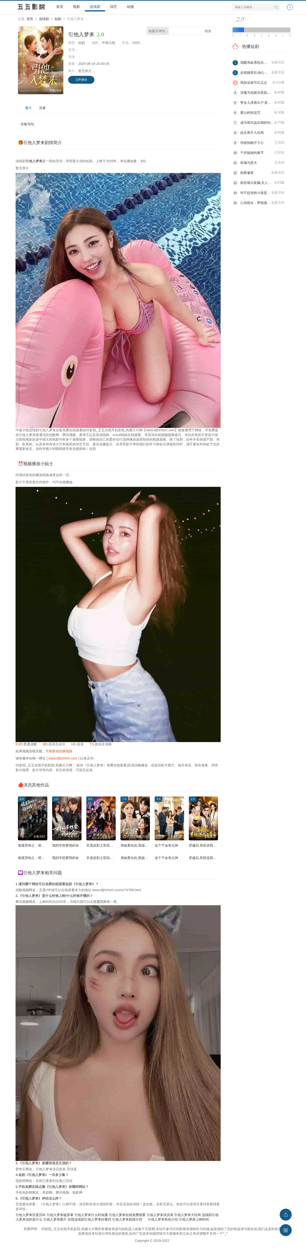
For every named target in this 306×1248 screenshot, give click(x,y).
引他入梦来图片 (55, 1219)
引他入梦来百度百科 (31, 1215)
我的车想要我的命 (65, 845)
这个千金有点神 (166, 845)
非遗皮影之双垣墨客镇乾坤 (106, 845)
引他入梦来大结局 (187, 1215)
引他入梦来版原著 (60, 1215)
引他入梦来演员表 (160, 1215)
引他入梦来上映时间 (194, 1219)
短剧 (58, 19)
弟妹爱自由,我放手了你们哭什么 (144, 845)
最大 (28, 108)
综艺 (113, 7)
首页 (59, 7)
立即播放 (81, 79)
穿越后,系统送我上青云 (206, 845)
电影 (76, 7)
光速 (42, 108)
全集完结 (27, 124)
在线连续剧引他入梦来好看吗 (89, 1219)
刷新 (52, 751)
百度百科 (100, 902)
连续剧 (95, 7)
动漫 (130, 7)
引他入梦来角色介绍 (163, 1219)
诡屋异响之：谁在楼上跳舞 (38, 845)
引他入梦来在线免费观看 (127, 1215)
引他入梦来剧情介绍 (127, 1219)
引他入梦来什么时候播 (91, 1215)
